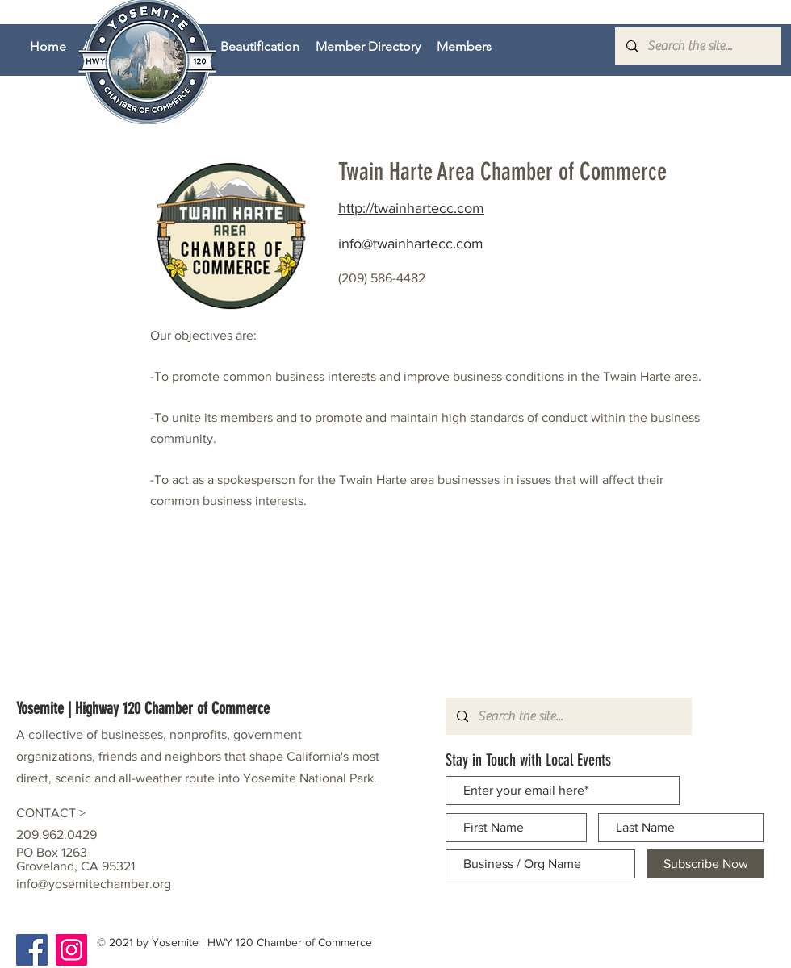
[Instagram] (71, 950)
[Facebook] (32, 950)
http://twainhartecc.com (411, 208)
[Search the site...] (697, 46)
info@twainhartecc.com (410, 244)
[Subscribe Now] (705, 863)
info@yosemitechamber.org (93, 884)
